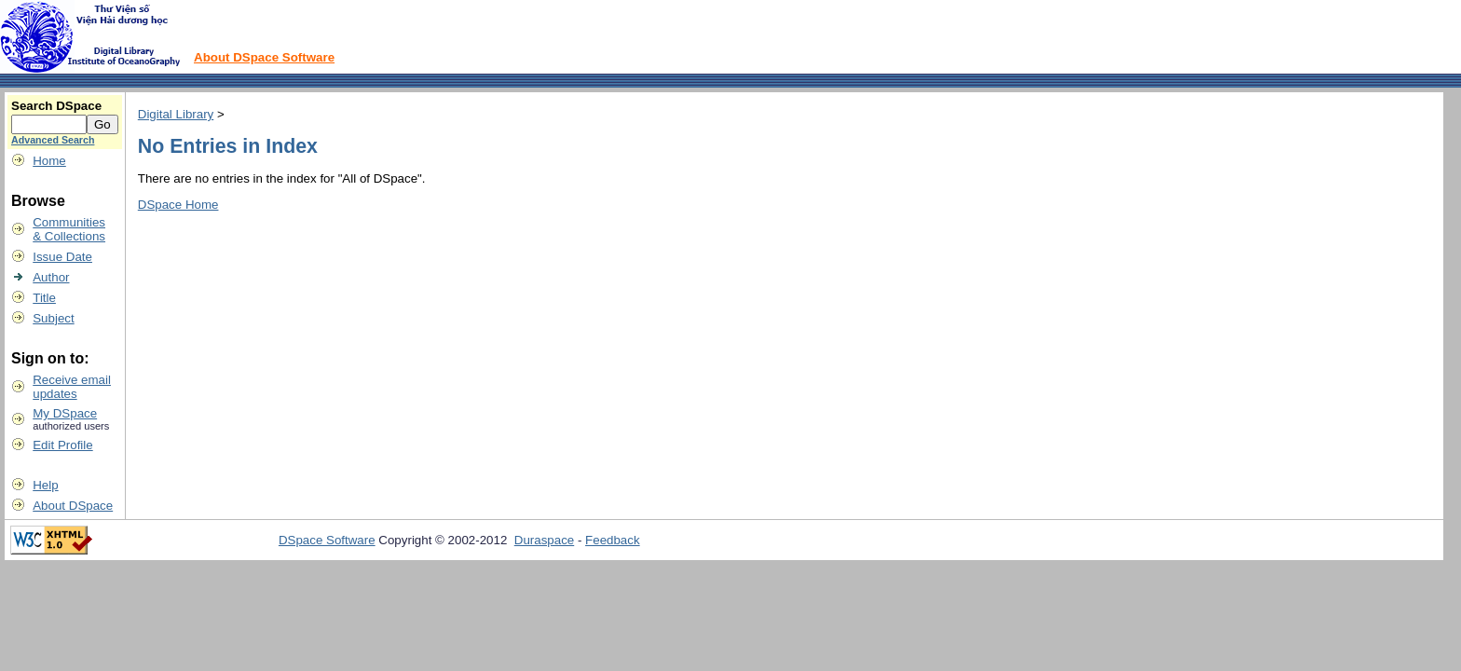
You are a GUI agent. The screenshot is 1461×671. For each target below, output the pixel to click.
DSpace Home (178, 205)
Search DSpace (56, 106)
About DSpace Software (264, 57)
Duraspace (544, 540)
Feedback (612, 540)
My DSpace (65, 413)
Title (44, 298)
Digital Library (175, 114)
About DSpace (73, 506)
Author (51, 277)
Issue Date (62, 257)
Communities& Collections (69, 229)
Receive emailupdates (72, 387)
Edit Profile (62, 445)
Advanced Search (52, 139)
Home (49, 161)
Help (45, 485)
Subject (53, 318)
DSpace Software (327, 540)
